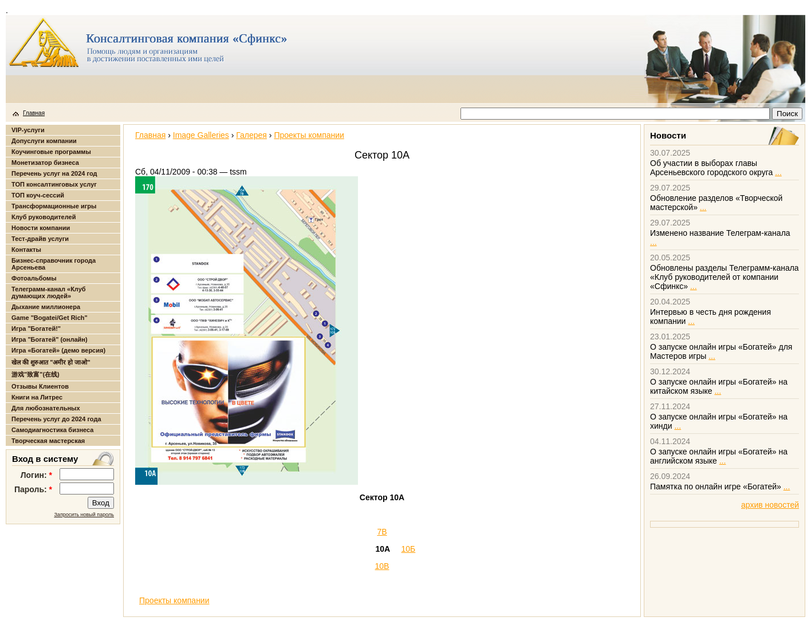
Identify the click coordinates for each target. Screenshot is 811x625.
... (778, 172)
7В (382, 531)
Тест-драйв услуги (40, 238)
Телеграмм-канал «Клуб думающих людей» (48, 292)
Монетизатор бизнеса (45, 162)
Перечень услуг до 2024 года (56, 419)
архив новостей (770, 504)
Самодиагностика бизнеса (52, 429)
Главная (34, 113)
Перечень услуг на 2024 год (54, 173)
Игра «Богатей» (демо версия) (58, 350)
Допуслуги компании (44, 140)
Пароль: (33, 489)
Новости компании (40, 227)
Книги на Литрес (36, 397)
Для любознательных (45, 408)
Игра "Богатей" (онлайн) (49, 339)
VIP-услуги (28, 129)
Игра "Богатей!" (36, 328)
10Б (408, 548)
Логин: (36, 475)
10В (382, 566)
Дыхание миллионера (45, 306)
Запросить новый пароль (84, 514)
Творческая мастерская (48, 440)
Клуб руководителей (43, 216)
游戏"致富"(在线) (35, 374)
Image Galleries (201, 135)
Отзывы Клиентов (40, 386)
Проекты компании (309, 135)
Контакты (26, 249)
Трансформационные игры (53, 206)
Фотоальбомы (34, 278)
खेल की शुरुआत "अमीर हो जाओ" (50, 362)
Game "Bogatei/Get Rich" (49, 317)
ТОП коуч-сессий (37, 195)
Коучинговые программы (51, 151)
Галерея (251, 135)
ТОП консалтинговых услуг (54, 184)
